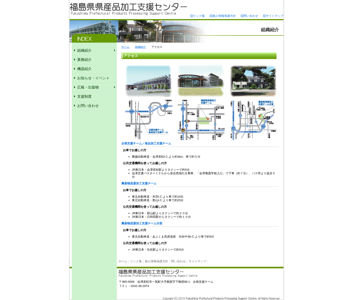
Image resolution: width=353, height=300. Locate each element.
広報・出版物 (88, 87)
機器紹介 (84, 69)
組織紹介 (140, 46)
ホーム (125, 46)
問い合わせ (251, 16)
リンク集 (199, 16)
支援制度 (84, 96)
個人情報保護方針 (224, 16)
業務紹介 (84, 60)
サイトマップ (274, 16)
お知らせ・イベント (93, 78)
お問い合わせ (88, 106)
